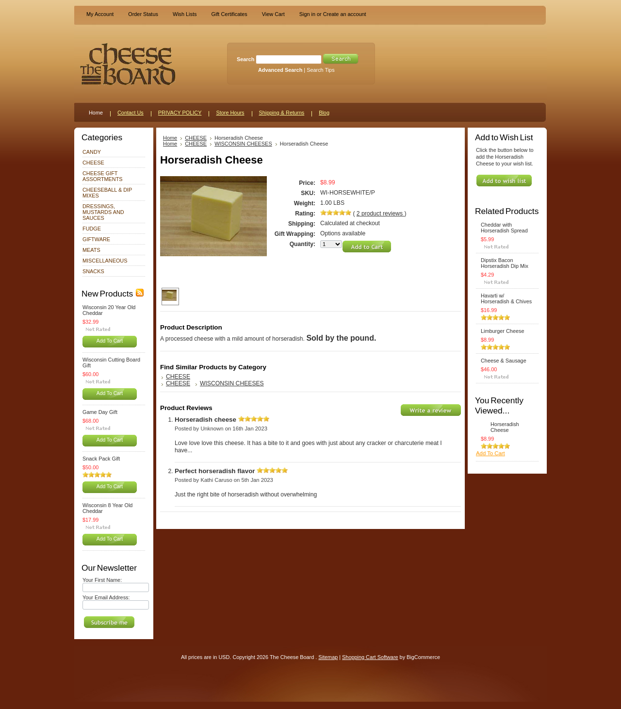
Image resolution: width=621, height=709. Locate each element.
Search (245, 59)
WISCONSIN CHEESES (243, 144)
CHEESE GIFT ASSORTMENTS (102, 176)
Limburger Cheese (502, 331)
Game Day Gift (99, 412)
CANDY (91, 152)
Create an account (344, 14)
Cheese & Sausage (503, 360)
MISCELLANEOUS (104, 261)
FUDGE (91, 228)
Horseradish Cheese (504, 427)
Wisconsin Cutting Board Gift (111, 362)
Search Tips (320, 70)
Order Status (143, 14)
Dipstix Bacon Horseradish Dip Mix (504, 263)
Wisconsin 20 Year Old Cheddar (108, 310)
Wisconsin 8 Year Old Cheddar (107, 508)
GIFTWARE (96, 239)
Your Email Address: (106, 597)
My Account (100, 14)
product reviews (381, 213)
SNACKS (93, 271)
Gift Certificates (229, 14)
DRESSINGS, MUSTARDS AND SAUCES (103, 212)
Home (170, 138)
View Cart (273, 14)
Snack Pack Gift (101, 459)
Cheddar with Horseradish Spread (504, 227)
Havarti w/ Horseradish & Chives (506, 298)
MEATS (91, 250)
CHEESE (93, 162)
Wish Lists (185, 14)
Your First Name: (102, 580)
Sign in (307, 14)
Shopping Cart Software (370, 657)
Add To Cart (110, 341)
